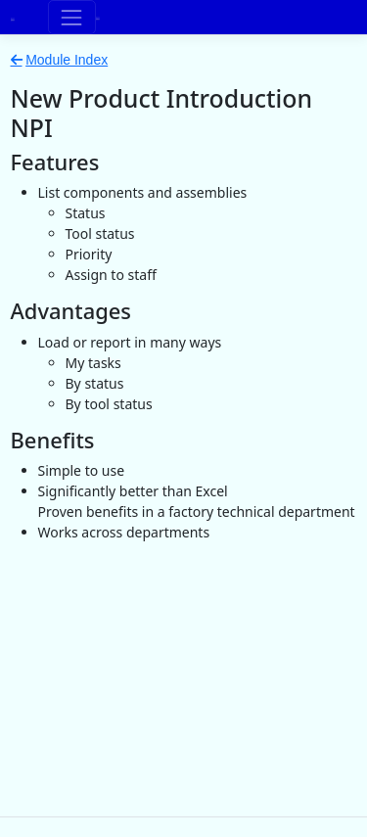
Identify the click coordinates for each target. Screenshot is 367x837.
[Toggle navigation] (72, 17)
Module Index (66, 60)
